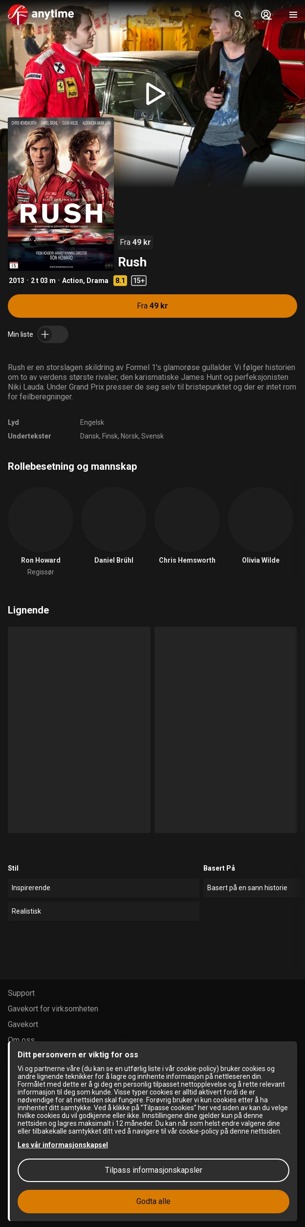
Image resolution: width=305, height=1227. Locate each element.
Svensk (152, 436)
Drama (98, 281)
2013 (16, 281)
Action (72, 281)
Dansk (89, 436)
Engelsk (92, 422)
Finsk (110, 436)
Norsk (129, 436)
